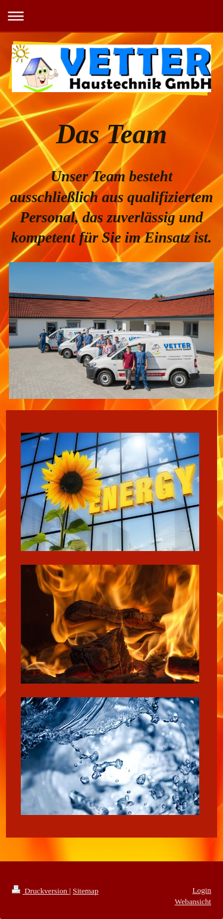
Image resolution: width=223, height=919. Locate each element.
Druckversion (40, 890)
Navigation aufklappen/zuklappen (111, 16)
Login (201, 890)
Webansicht (193, 901)
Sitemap (85, 890)
